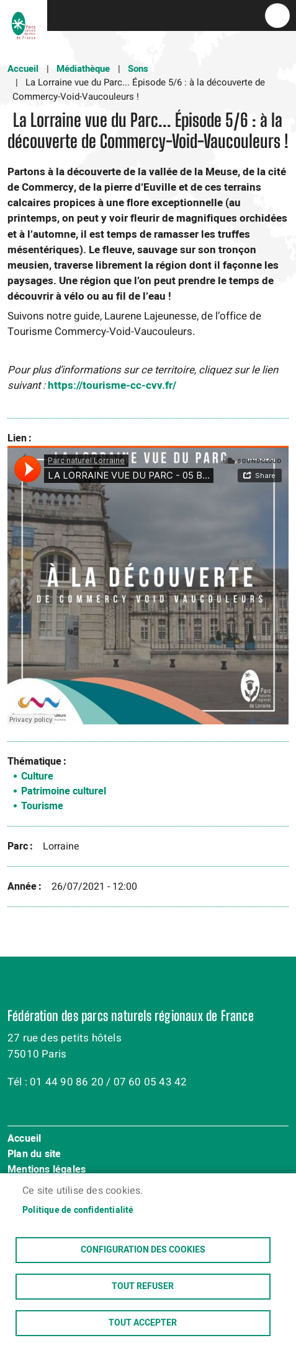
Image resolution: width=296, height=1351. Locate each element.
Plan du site (34, 1155)
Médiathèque (83, 69)
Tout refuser (143, 1286)
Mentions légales (46, 1170)
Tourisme (42, 806)
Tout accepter (143, 1323)
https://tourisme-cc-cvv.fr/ (112, 385)
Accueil (22, 69)
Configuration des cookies (143, 1250)
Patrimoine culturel (63, 791)
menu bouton (277, 15)
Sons (138, 69)
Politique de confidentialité (78, 1210)
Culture (37, 776)
